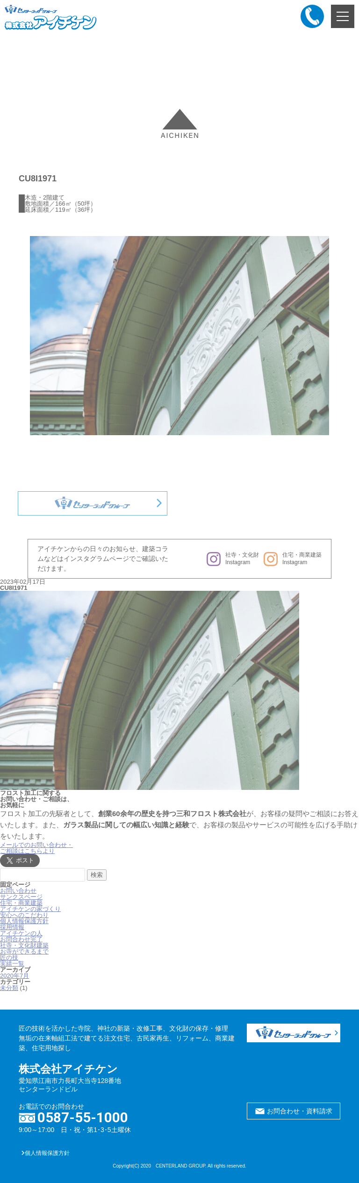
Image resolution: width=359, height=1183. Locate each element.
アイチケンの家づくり (30, 908)
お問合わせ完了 (21, 939)
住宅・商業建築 (21, 902)
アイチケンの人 (21, 933)
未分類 (9, 987)
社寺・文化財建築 (24, 945)
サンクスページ (21, 896)
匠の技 (9, 957)
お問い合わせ (18, 890)
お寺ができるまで (24, 951)
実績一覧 (12, 963)
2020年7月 (14, 975)
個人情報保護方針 (24, 921)
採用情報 (12, 927)
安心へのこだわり (24, 914)
